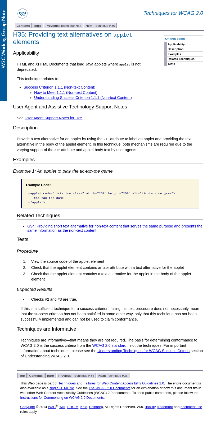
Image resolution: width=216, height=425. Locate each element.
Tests (171, 63)
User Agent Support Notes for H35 (53, 118)
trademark (165, 407)
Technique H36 (100, 25)
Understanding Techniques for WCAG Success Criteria (143, 350)
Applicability (176, 44)
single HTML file (62, 388)
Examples (174, 54)
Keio (83, 407)
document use (191, 407)
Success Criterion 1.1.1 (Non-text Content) (59, 87)
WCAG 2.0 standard (109, 345)
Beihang (95, 407)
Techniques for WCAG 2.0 (173, 13)
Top (22, 375)
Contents (23, 25)
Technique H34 (63, 25)
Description (175, 49)
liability (150, 407)
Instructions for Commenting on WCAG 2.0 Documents (62, 398)
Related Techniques (181, 58)
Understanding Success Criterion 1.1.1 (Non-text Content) (83, 97)
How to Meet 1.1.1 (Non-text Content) (65, 92)
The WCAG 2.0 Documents (109, 388)
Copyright (27, 407)
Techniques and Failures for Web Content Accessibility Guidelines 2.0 (111, 383)
